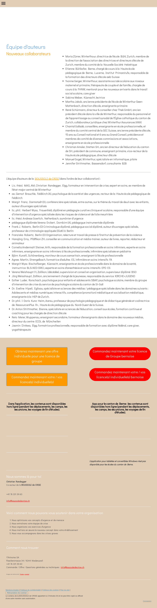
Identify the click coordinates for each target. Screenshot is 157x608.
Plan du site (64, 590)
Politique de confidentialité (30, 590)
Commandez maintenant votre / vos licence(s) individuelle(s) (37, 379)
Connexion (147, 601)
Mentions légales (12, 590)
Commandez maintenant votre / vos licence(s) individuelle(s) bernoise (120, 374)
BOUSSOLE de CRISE (47, 178)
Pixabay (22, 574)
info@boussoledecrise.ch (18, 500)
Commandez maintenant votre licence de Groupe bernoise (120, 353)
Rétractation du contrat (17, 593)
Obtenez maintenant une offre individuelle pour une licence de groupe (37, 356)
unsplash (27, 574)
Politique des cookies (50, 590)
